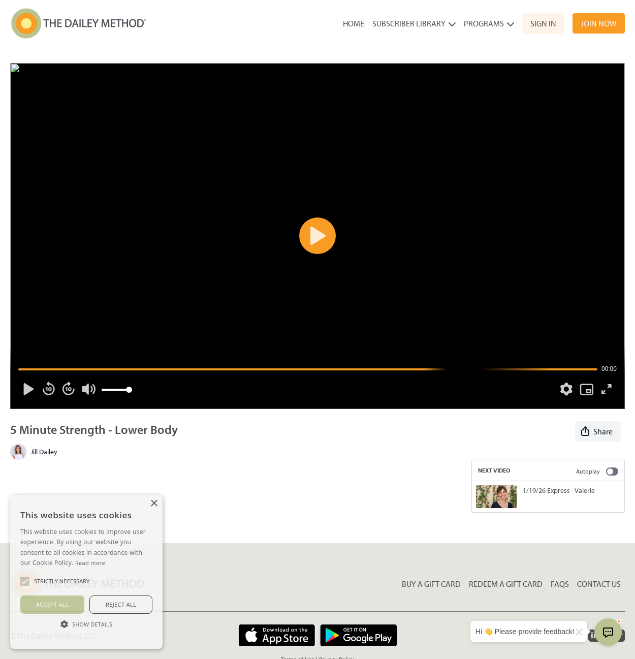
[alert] (86, 572)
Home (353, 23)
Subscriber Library (414, 23)
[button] (86, 624)
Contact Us (599, 584)
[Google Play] (359, 635)
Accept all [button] (52, 604)
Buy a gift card (431, 584)
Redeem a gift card (506, 584)
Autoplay (597, 471)
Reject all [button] (121, 604)
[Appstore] (276, 635)
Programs (489, 23)
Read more (90, 563)
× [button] (153, 504)
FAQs (560, 584)
